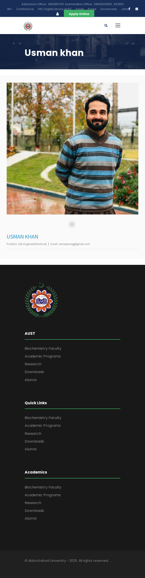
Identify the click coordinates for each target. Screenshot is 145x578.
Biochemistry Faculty (43, 348)
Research (33, 364)
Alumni (30, 379)
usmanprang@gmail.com (74, 244)
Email (80, 9)
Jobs (124, 9)
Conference (25, 9)
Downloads (109, 9)
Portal (92, 9)
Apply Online (79, 14)
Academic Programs (43, 356)
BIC (9, 9)
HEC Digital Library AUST (55, 9)
